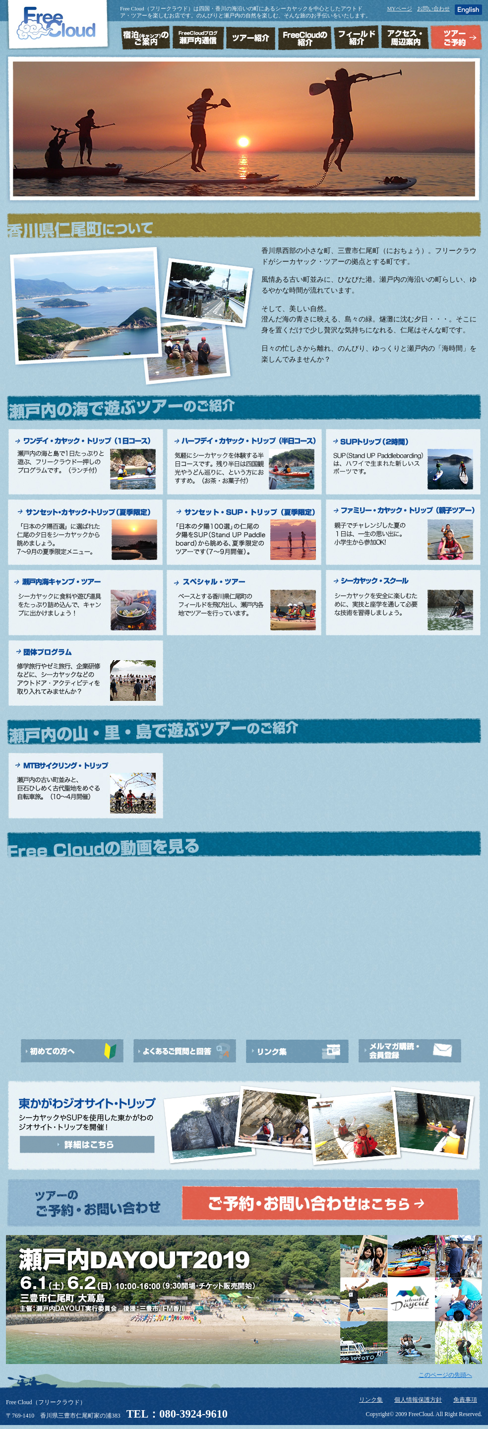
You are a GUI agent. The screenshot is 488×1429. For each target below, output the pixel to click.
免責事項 (465, 1400)
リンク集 (371, 1400)
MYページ (399, 8)
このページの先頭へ (445, 1375)
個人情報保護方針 (418, 1400)
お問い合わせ (433, 8)
